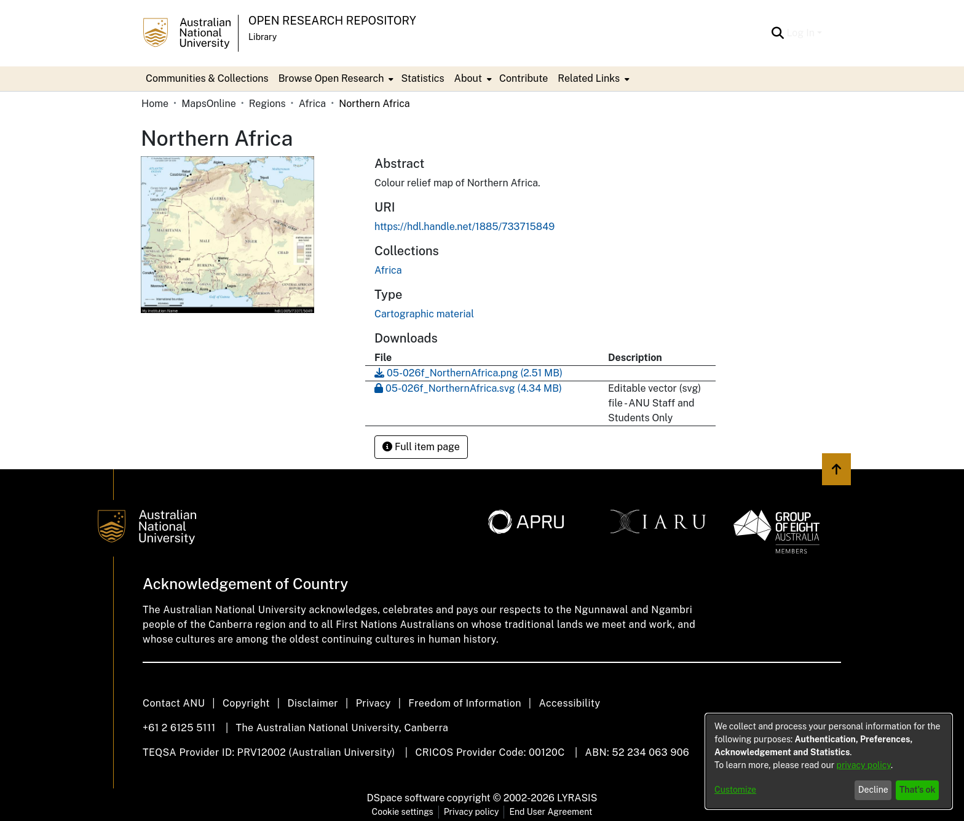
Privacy (373, 703)
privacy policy (864, 765)
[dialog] (829, 761)
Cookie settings (402, 812)
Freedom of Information (464, 703)
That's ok (917, 790)
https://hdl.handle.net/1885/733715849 (464, 226)
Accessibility (569, 703)
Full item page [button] (421, 447)
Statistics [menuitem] (422, 78)
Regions (267, 103)
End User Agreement (550, 812)
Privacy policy (471, 812)
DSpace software (406, 798)
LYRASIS (577, 798)
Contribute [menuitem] (523, 78)
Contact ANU (174, 703)
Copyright (246, 703)
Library (262, 37)
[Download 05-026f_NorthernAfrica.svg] (468, 388)
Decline (873, 790)
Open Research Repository (332, 20)
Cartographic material (424, 314)
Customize (735, 790)
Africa (312, 103)
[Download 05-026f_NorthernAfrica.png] (468, 373)
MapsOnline (208, 103)
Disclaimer (312, 703)
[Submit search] (777, 33)
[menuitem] (335, 78)
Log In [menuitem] (800, 33)
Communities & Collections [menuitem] (207, 78)
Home (154, 103)
